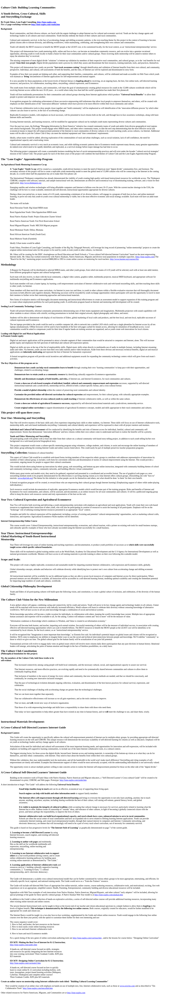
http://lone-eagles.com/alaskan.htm (108, 895)
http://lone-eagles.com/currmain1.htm (25, 963)
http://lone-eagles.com (46, 22)
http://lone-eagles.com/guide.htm (73, 780)
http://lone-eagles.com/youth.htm (45, 24)
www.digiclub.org (25, 478)
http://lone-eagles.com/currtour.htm (87, 938)
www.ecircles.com (127, 986)
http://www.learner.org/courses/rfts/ (124, 259)
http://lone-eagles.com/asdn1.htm (23, 945)
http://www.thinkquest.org (30, 183)
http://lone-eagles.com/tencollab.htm (38, 988)
